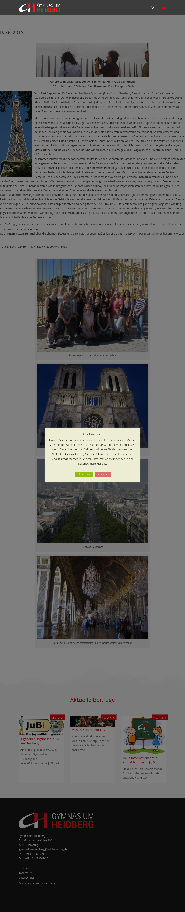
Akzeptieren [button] (84, 474)
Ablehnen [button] (102, 474)
